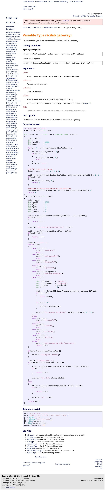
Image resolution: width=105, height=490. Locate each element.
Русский (99, 16)
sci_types (30, 435)
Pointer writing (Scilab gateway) (11, 139)
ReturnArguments (12, 41)
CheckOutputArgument (13, 39)
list (31, 421)
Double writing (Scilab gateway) (11, 98)
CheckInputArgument (13, 37)
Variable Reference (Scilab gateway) (12, 71)
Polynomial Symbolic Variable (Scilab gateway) (12, 144)
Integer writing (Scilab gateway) (11, 127)
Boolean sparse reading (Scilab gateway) (11, 53)
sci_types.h (87, 103)
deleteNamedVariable (13, 90)
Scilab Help (11, 17)
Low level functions (10, 27)
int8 (31, 417)
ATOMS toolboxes (76, 2)
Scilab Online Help (29, 7)
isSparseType (32, 448)
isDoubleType (32, 444)
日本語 (83, 16)
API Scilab (10, 22)
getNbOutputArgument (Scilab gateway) (13, 106)
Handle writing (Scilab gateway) (11, 114)
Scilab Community (61, 2)
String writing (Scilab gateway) (11, 172)
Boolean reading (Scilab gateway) (11, 44)
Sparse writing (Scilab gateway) (11, 163)
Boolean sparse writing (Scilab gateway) (11, 59)
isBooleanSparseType (35, 450)
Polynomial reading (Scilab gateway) (12, 149)
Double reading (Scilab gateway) (11, 94)
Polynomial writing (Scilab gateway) (12, 153)
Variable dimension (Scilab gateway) (12, 75)
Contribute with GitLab (44, 2)
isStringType (31, 453)
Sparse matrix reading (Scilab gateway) (11, 158)
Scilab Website (28, 2)
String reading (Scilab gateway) (11, 168)
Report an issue (40, 457)
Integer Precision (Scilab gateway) (11, 118)
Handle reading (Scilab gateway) (11, 110)
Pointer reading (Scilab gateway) (11, 135)
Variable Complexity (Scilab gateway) (12, 83)
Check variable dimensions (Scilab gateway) (12, 66)
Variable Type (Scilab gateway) (11, 79)
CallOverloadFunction (13, 34)
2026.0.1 (66, 21)
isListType (30, 442)
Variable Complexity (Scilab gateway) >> (98, 463)
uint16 (32, 419)
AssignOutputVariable (13, 32)
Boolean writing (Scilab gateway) (11, 48)
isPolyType (31, 437)
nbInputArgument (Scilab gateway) (12, 131)
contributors (10, 487)
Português (91, 16)
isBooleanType (32, 439)
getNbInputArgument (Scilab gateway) (13, 102)
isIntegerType (32, 446)
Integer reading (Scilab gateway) (11, 122)
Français (76, 16)
